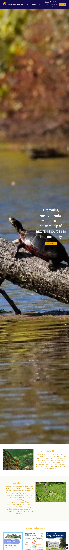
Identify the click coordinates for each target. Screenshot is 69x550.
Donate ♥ (63, 4)
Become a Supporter (51, 243)
